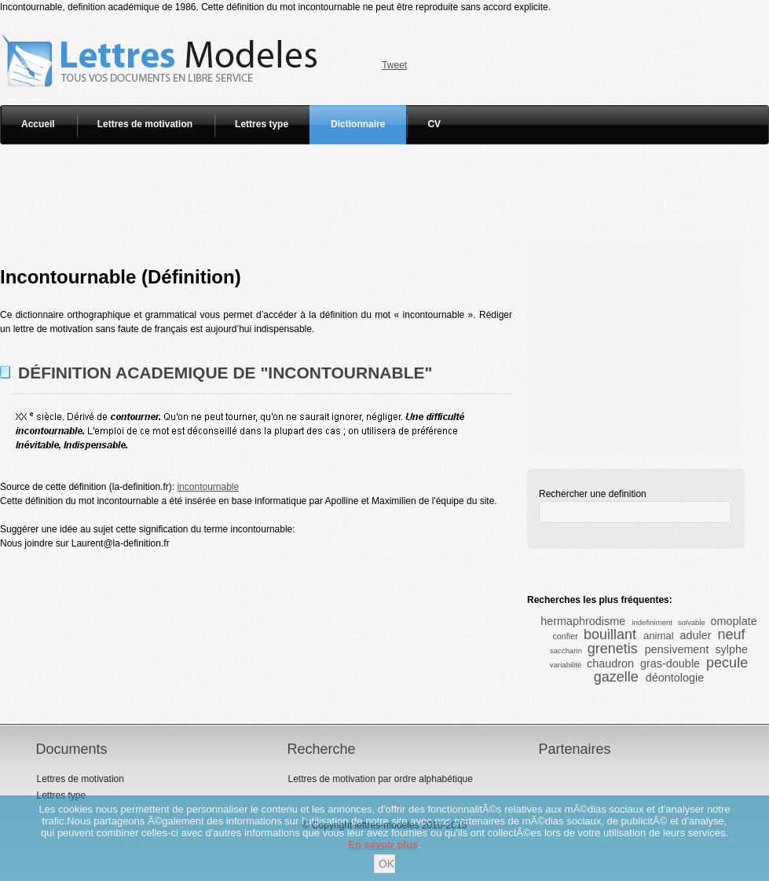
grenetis (613, 648)
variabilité (566, 664)
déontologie (675, 677)
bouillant (610, 634)
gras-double (670, 663)
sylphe (731, 649)
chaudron (610, 663)
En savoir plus (383, 844)
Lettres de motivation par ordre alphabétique (379, 778)
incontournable (208, 486)
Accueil (38, 124)
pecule (727, 663)
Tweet (394, 65)
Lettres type (261, 124)
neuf (731, 634)
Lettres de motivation (144, 124)
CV (434, 124)
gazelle (616, 677)
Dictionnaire (358, 124)
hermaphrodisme (582, 621)
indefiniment (652, 622)
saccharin (566, 650)
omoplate (734, 621)
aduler (695, 635)
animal (658, 636)
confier (564, 636)
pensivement (677, 649)
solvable (691, 622)
